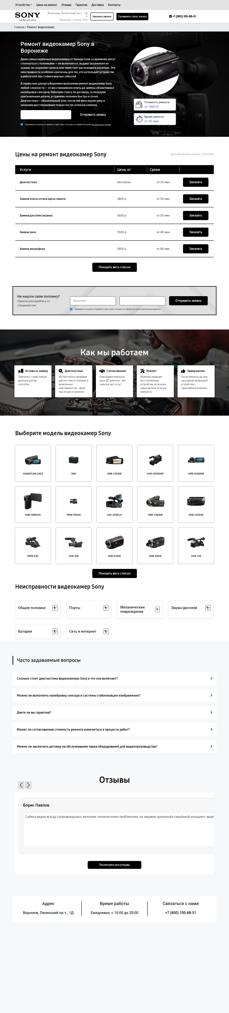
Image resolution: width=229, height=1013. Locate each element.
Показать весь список (115, 267)
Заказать (195, 182)
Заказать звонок (101, 16)
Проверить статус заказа (132, 16)
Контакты (114, 5)
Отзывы (66, 5)
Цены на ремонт (46, 5)
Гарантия (81, 5)
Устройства (22, 5)
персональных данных (101, 124)
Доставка (97, 5)
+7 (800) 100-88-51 (180, 913)
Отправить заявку (93, 115)
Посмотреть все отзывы (114, 865)
